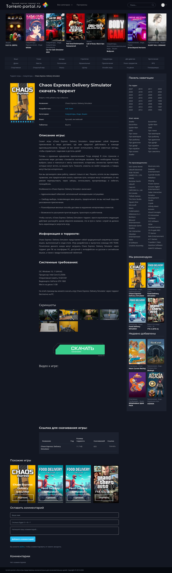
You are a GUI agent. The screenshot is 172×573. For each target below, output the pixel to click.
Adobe (131, 178)
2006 (150, 104)
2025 (131, 95)
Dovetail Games (154, 227)
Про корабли (134, 148)
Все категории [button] (64, 5)
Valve (131, 239)
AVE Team (69, 108)
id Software (133, 243)
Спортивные (133, 366)
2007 (150, 101)
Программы (82, 5)
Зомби (131, 121)
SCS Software (153, 221)
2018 (140, 92)
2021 (131, 107)
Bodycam (110, 51)
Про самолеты (154, 151)
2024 (131, 98)
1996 (160, 110)
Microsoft (132, 205)
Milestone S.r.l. (134, 214)
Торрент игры (15, 76)
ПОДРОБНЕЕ (23, 498)
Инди (40, 45)
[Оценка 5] (21, 121)
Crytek (150, 203)
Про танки (133, 133)
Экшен (8, 42)
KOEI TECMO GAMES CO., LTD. (135, 173)
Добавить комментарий (23, 539)
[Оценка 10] (33, 121)
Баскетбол (133, 124)
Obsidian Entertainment (134, 235)
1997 (160, 107)
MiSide (28, 47)
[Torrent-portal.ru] (27, 5)
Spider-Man (133, 127)
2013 (140, 107)
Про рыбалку (134, 139)
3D (153, 326)
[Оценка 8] (28, 121)
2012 (140, 110)
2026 (131, 92)
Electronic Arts (154, 166)
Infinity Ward (153, 206)
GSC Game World (135, 166)
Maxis (131, 208)
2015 (140, 101)
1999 (160, 101)
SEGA (150, 224)
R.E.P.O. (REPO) (11, 45)
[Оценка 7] (26, 121)
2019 (140, 89)
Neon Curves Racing (137, 368)
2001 (160, 95)
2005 (150, 107)
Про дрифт (133, 145)
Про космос (133, 151)
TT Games (152, 233)
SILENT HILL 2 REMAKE (156, 45)
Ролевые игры (152, 368)
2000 (160, 98)
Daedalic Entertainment (154, 170)
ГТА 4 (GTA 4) (104, 491)
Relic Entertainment (156, 236)
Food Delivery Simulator (153, 295)
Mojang (151, 181)
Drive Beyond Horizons (137, 47)
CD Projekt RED (154, 230)
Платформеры (134, 401)
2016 (140, 98)
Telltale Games (135, 196)
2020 (131, 110)
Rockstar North (135, 181)
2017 (140, 95)
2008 (150, 98)
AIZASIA (150, 404)
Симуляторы (31, 42)
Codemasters (134, 211)
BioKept (150, 370)
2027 (131, 89)
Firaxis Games (153, 183)
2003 (160, 89)
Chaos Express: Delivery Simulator (23, 488)
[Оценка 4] (19, 121)
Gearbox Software (155, 245)
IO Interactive (153, 215)
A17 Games (152, 239)
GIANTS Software (155, 248)
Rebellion (152, 177)
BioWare (132, 217)
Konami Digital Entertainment (154, 188)
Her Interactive (135, 231)
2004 (150, 110)
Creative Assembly (136, 245)
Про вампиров (135, 136)
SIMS (131, 130)
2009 (150, 95)
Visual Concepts (154, 212)
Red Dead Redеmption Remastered (75, 45)
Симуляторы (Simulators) (51, 46)
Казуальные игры (134, 291)
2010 (150, 92)
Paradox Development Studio (153, 197)
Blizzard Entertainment (134, 221)
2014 (140, 104)
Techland (151, 218)
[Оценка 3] (16, 121)
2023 (131, 101)
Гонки (130, 45)
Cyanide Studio (154, 175)
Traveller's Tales (154, 242)
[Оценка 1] (12, 121)
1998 (160, 104)
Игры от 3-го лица (153, 324)
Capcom (132, 187)
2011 (150, 89)
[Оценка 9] (30, 121)
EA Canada (133, 193)
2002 (160, 92)
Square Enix (133, 202)
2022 (131, 104)
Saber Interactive (155, 192)
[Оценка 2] (14, 121)
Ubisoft (132, 184)
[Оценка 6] (23, 121)
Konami (151, 209)
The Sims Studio (135, 199)
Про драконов (135, 142)
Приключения (31, 45)
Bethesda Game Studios (135, 226)
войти (22, 547)
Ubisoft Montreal (135, 169)
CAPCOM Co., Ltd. (136, 190)
